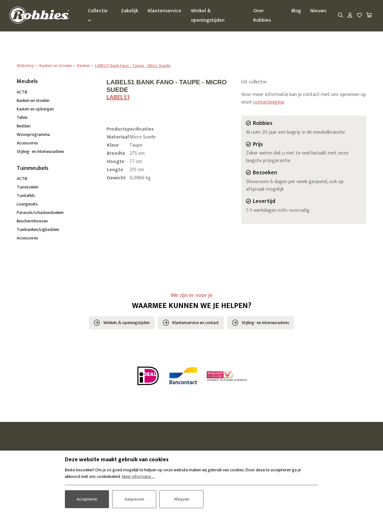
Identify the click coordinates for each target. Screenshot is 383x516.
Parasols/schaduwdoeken (40, 212)
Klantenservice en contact (195, 322)
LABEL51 (117, 97)
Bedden (24, 126)
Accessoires (27, 143)
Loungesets (27, 204)
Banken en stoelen (33, 100)
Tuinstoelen (27, 187)
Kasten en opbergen (35, 109)
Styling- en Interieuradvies (40, 151)
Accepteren (87, 499)
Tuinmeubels (33, 168)
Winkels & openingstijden (126, 322)
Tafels (22, 117)
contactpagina (268, 102)
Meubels (27, 81)
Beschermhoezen (32, 221)
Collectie (98, 15)
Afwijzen (181, 499)
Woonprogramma (33, 134)
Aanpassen (134, 499)
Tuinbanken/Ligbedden (38, 229)
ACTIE (22, 92)
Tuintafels (26, 195)
